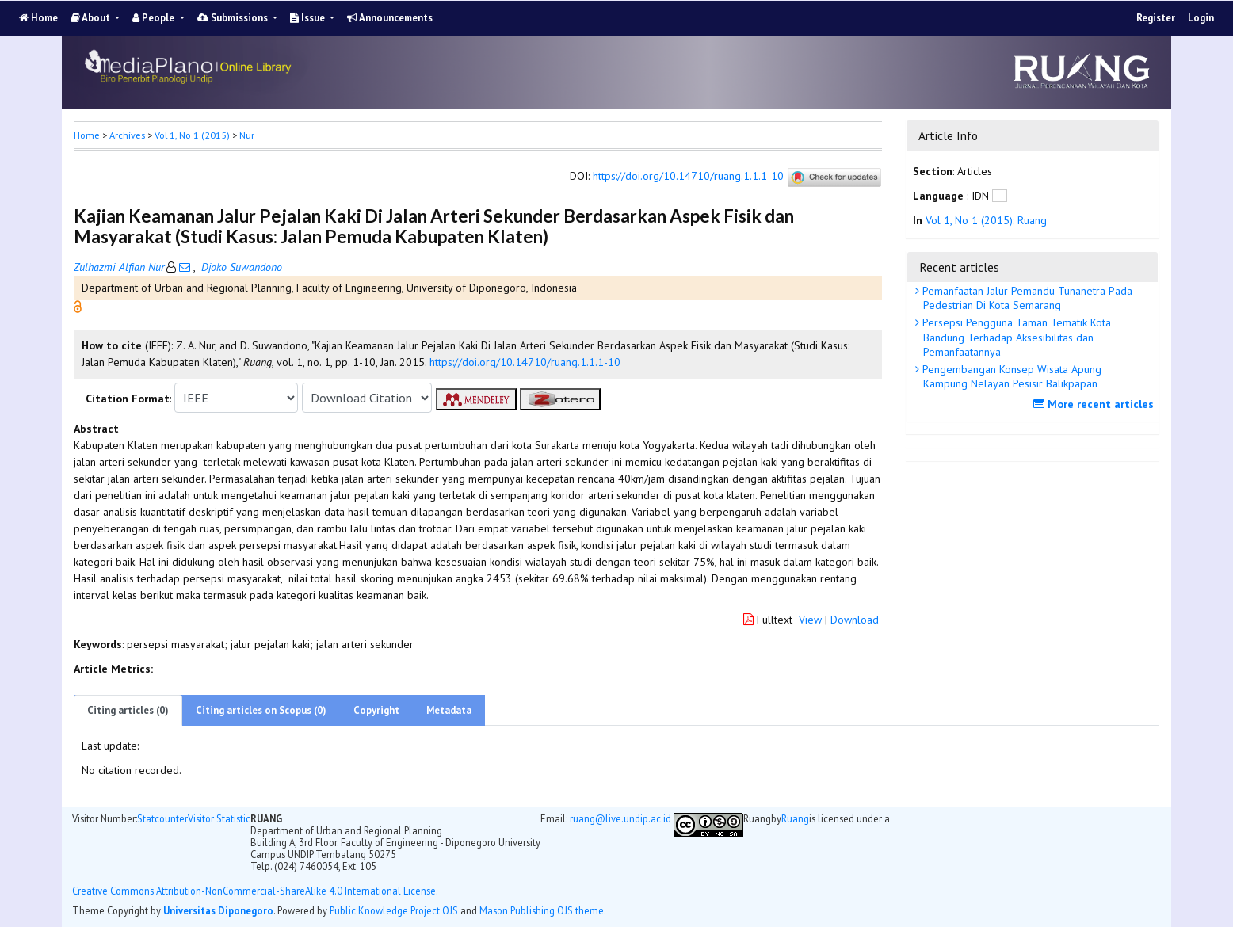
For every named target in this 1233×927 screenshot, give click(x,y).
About (92, 18)
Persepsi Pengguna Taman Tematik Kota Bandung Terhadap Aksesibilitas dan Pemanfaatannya (1015, 336)
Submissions (233, 18)
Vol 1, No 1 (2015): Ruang (986, 220)
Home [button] (87, 135)
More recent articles (1095, 404)
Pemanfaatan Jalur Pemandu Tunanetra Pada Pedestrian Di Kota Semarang (1025, 298)
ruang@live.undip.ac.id (620, 818)
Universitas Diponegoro (218, 910)
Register (1155, 18)
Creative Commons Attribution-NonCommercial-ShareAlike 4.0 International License (254, 891)
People (154, 18)
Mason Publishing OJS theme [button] (541, 910)
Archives (127, 135)
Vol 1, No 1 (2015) (192, 135)
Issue (308, 18)
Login (1201, 18)
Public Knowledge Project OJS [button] (394, 910)
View (810, 619)
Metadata (448, 710)
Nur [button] (246, 135)
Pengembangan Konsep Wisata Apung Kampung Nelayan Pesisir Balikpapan (1010, 376)
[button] (78, 306)
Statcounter (162, 818)
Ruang (795, 819)
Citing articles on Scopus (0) (261, 710)
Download (854, 619)
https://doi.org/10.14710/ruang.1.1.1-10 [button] (524, 362)
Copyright (376, 710)
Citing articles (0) (128, 710)
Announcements (390, 18)
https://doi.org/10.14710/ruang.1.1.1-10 (688, 177)
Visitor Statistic (219, 818)
